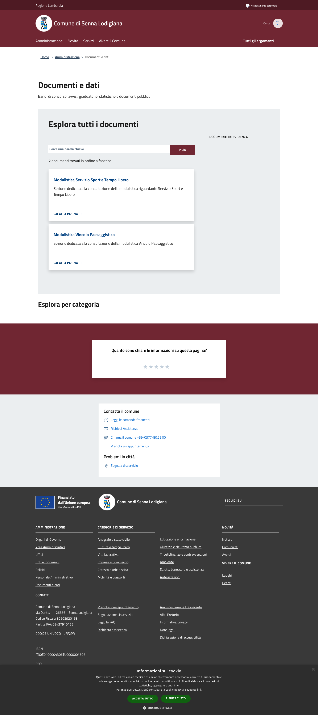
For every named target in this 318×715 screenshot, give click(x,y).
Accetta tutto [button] (142, 698)
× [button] (313, 669)
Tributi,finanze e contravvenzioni (183, 554)
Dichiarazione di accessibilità (180, 637)
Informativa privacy (174, 622)
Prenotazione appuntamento (118, 607)
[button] (159, 708)
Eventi (226, 582)
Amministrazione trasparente (181, 607)
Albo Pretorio (169, 614)
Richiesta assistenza (112, 629)
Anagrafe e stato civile (114, 539)
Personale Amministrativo (54, 577)
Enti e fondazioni (47, 562)
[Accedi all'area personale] (261, 6)
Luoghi (227, 575)
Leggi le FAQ (106, 622)
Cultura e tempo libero (114, 546)
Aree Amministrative (50, 546)
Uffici (39, 554)
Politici (40, 569)
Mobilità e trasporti (111, 577)
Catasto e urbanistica (113, 569)
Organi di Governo (48, 539)
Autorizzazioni (170, 577)
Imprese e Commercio (113, 562)
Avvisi (226, 554)
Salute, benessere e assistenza (182, 569)
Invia (182, 149)
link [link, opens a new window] (199, 689)
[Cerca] (278, 23)
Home (45, 56)
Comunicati (230, 546)
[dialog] (159, 690)
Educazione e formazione (177, 539)
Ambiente (167, 561)
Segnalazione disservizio (115, 614)
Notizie (227, 539)
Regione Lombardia (49, 5)
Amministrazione (67, 56)
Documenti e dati (48, 584)
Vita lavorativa (108, 554)
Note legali (167, 629)
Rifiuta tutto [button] (176, 698)
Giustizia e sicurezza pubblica (181, 546)
